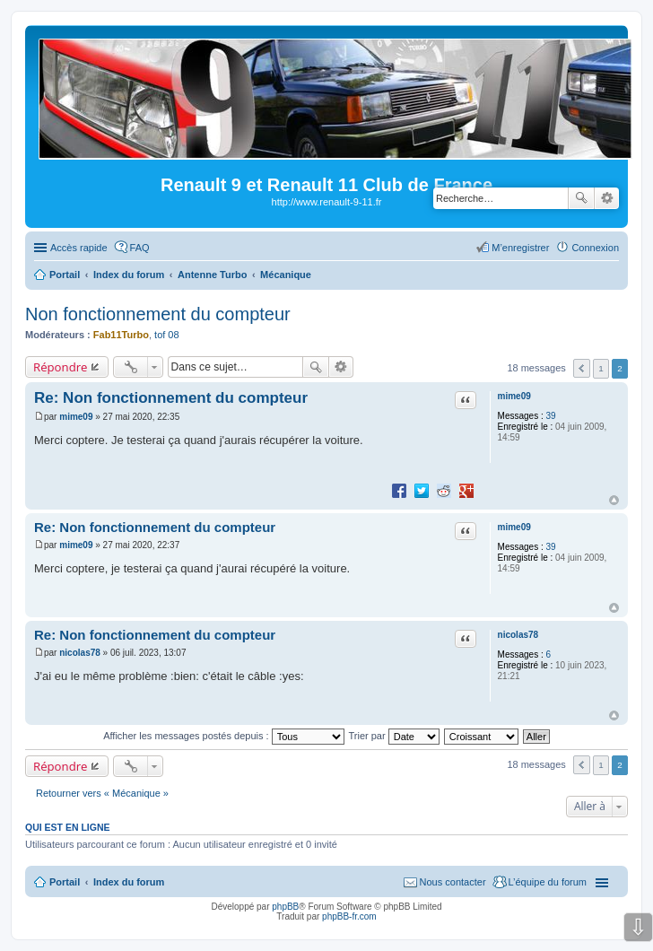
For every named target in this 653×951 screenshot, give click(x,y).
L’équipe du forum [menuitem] (548, 882)
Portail (64, 274)
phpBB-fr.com (349, 916)
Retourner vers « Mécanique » (102, 793)
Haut (614, 500)
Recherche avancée (607, 198)
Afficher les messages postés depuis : (223, 735)
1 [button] (601, 368)
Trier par (394, 735)
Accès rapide (79, 247)
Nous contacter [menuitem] (453, 882)
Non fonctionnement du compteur (158, 314)
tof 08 (166, 334)
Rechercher (581, 198)
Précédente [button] (581, 368)
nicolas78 (518, 635)
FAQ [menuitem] (140, 247)
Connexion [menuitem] (595, 247)
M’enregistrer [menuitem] (520, 247)
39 (550, 416)
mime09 (514, 396)
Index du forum (128, 882)
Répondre (60, 367)
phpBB (285, 907)
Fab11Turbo (121, 334)
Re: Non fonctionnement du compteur (171, 397)
